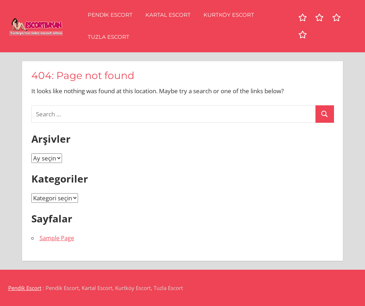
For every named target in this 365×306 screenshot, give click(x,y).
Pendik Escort (110, 14)
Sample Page (57, 238)
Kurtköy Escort (229, 14)
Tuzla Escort (108, 36)
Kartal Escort (168, 14)
